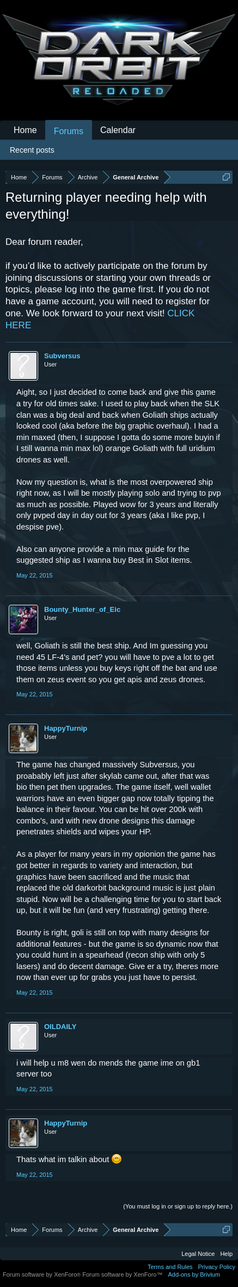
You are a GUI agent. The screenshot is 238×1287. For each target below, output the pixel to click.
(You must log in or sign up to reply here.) (178, 1206)
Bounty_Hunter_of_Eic (82, 609)
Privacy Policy (216, 1267)
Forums (68, 131)
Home (25, 130)
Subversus (62, 356)
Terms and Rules (170, 1267)
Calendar (118, 130)
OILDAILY (60, 1027)
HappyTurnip (65, 728)
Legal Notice (198, 1253)
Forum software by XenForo (42, 1274)
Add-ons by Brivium (194, 1274)
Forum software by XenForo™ (122, 1274)
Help (226, 1253)
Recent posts (32, 150)
